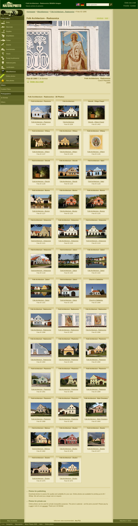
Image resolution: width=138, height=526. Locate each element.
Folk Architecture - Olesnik (41, 161)
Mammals (9, 27)
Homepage (31, 12)
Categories (9, 524)
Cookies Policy (6, 89)
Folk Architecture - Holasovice (41, 220)
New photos (10, 80)
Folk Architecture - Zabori (68, 250)
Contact (133, 5)
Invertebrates (10, 49)
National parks (11, 63)
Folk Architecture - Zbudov (69, 428)
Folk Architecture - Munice (41, 190)
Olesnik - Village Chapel (96, 101)
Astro (41, 524)
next (106, 18)
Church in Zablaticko (96, 279)
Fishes (8, 40)
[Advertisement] (125, 53)
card (31, 506)
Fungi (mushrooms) (12, 58)
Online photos (10, 76)
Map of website (12, 521)
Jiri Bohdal (4, 98)
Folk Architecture (68, 101)
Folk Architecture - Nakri (96, 161)
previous (100, 18)
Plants (8, 54)
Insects (8, 45)
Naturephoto (19, 524)
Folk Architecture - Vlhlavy (41, 131)
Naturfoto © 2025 (125, 521)
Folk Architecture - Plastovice (41, 101)
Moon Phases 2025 (31, 524)
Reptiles (9, 31)
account (45, 506)
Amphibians (10, 36)
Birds (8, 22)
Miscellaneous (11, 71)
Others (3, 102)
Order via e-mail (37, 82)
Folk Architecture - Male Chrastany (96, 398)
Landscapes (10, 67)
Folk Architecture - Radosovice (62, 12)
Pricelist (126, 5)
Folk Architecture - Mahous (41, 428)
